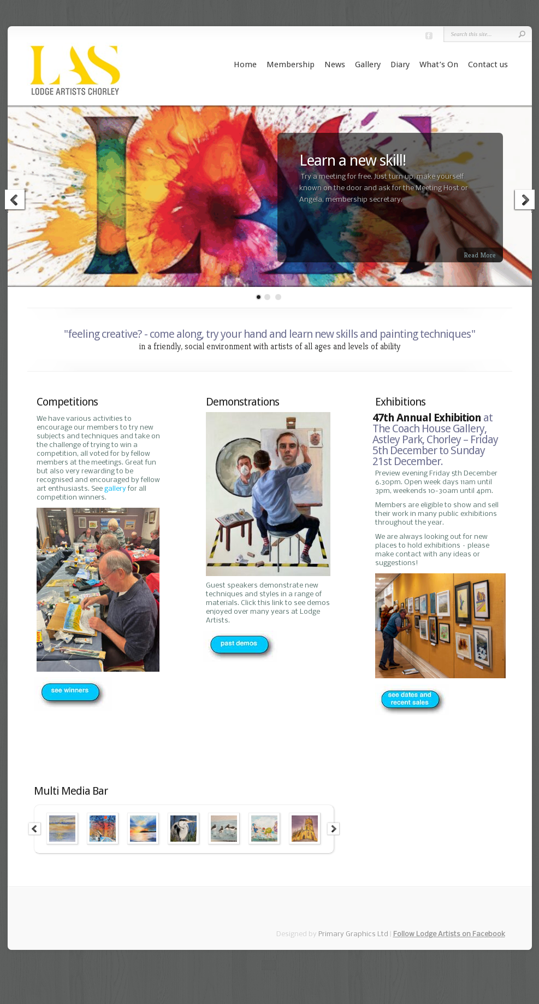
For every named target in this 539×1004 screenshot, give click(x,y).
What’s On (438, 64)
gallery (115, 488)
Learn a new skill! (352, 160)
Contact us (488, 64)
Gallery (368, 64)
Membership (290, 64)
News (334, 64)
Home (245, 64)
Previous (15, 201)
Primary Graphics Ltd (353, 934)
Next (524, 201)
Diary (400, 64)
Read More (480, 255)
